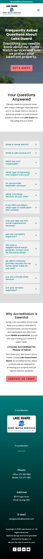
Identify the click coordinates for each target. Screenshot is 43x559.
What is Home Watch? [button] (17, 144)
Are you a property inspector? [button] (15, 235)
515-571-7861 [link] (25, 477)
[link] (11, 10)
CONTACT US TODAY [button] (21, 379)
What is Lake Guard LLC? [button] (18, 153)
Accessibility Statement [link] (21, 1)
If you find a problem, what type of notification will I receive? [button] (18, 207)
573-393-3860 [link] (25, 474)
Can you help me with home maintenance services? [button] (17, 223)
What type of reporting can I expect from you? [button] (17, 173)
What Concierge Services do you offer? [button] (17, 195)
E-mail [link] (21, 514)
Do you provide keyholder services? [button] (16, 184)
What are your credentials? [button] (13, 162)
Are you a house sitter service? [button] (17, 278)
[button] (38, 10)
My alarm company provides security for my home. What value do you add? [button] (18, 265)
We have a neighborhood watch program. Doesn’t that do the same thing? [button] (17, 249)
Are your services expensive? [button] (14, 288)
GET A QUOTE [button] (21, 68)
